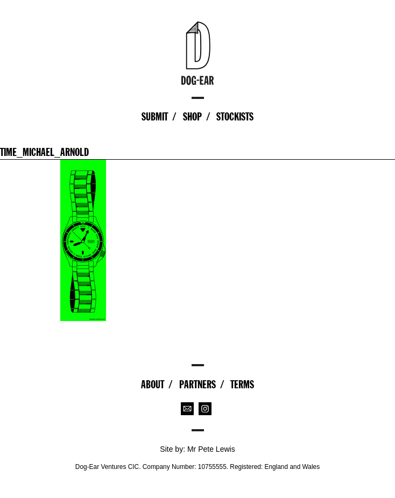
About (152, 384)
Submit (155, 117)
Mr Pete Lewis (211, 449)
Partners (197, 384)
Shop (192, 117)
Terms (242, 384)
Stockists (234, 117)
